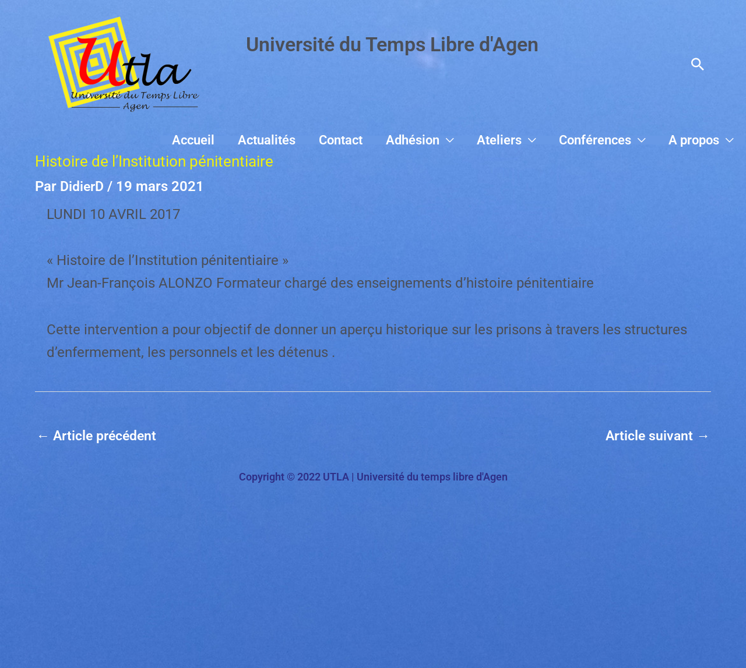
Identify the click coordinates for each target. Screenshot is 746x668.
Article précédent (99, 436)
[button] (697, 64)
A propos (700, 140)
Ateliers (531, 140)
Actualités (337, 140)
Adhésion (457, 140)
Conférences (614, 140)
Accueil (276, 140)
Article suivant (656, 436)
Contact (398, 140)
